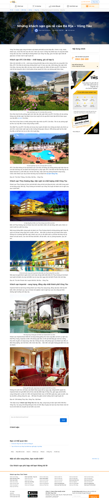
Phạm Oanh (42, 30)
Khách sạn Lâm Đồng (29, 481)
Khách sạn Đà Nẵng (44, 478)
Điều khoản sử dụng (15, 495)
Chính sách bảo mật (15, 496)
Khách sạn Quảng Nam (59, 483)
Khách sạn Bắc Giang (44, 476)
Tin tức (11, 10)
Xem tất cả (95, 459)
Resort (42, 451)
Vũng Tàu (36, 10)
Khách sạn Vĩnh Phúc (14, 486)
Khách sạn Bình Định (73, 476)
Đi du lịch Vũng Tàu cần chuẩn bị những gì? (22, 443)
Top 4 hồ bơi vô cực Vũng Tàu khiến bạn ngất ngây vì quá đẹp (27, 446)
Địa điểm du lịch (20, 451)
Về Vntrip (12, 491)
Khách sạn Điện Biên (73, 478)
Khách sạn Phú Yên (28, 483)
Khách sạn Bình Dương (88, 476)
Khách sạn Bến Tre (58, 476)
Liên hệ (12, 493)
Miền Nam (23, 10)
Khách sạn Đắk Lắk (58, 478)
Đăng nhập (95, 1)
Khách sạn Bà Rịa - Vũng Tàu (31, 476)
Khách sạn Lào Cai (58, 481)
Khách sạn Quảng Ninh (89, 483)
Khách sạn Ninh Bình (88, 481)
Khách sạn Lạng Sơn (44, 481)
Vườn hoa (57, 451)
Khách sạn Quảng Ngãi (74, 483)
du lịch (20, 118)
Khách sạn (35, 451)
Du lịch (17, 10)
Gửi (64, 420)
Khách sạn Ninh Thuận (14, 483)
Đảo (13, 451)
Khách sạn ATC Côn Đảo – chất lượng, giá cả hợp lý (84, 52)
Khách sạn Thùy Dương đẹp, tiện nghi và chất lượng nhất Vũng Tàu (84, 56)
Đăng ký (95, 496)
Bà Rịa (30, 10)
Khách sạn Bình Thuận (15, 478)
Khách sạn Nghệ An (73, 481)
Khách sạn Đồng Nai (88, 478)
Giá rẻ (28, 451)
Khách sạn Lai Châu (14, 481)
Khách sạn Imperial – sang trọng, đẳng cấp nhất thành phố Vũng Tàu (84, 60)
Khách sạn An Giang (14, 476)
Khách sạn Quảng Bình (44, 483)
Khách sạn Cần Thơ (29, 478)
